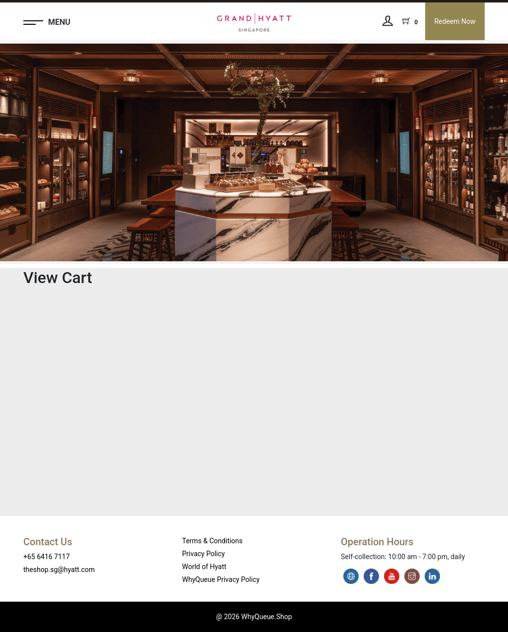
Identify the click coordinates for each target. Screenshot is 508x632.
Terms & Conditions (212, 541)
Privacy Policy (203, 554)
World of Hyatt (204, 567)
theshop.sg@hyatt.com (59, 570)
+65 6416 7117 (46, 557)
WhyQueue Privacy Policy (220, 579)
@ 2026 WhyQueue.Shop (254, 617)
